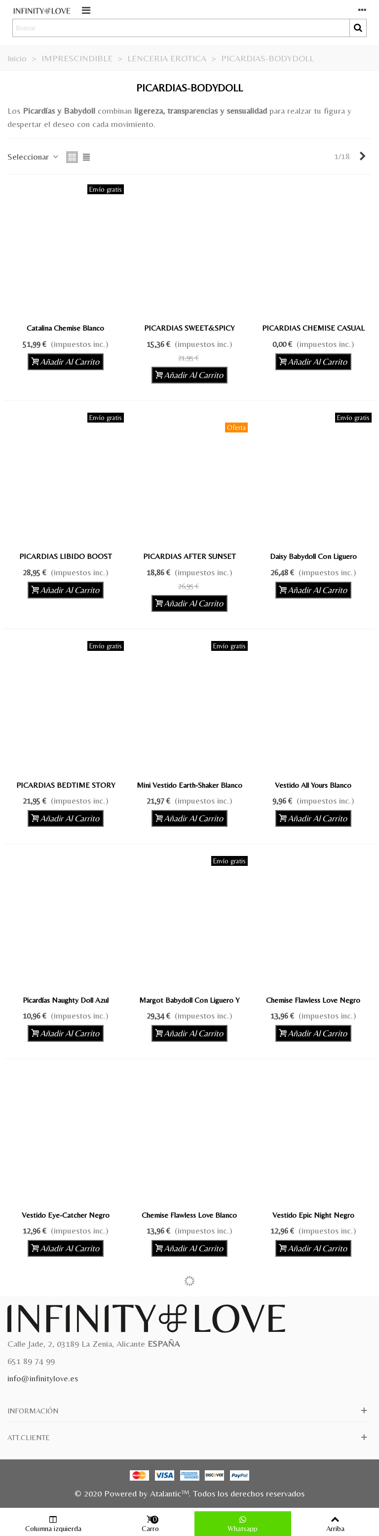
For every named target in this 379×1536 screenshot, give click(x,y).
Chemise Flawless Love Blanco (189, 1215)
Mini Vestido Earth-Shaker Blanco (189, 785)
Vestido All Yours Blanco (313, 785)
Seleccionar (33, 156)
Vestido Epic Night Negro (313, 1215)
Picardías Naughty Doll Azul (66, 1000)
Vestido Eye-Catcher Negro (66, 1215)
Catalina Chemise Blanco (65, 328)
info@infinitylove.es (42, 1378)
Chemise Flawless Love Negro (313, 1000)
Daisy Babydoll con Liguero (313, 556)
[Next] (363, 156)
